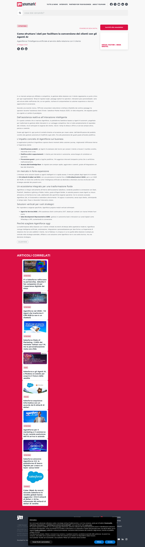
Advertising (116, 517)
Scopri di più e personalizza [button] (41, 542)
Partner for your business (80, 4)
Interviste (63, 4)
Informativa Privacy (116, 522)
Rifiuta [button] (99, 542)
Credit (114, 530)
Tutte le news (52, 4)
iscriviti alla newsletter (114, 27)
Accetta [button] (110, 542)
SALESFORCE (22, 242)
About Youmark (99, 4)
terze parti (58, 526)
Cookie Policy (117, 526)
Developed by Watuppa (24, 540)
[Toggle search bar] (20, 12)
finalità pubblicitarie (40, 530)
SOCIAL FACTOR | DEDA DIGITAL (111, 45)
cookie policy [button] (88, 525)
